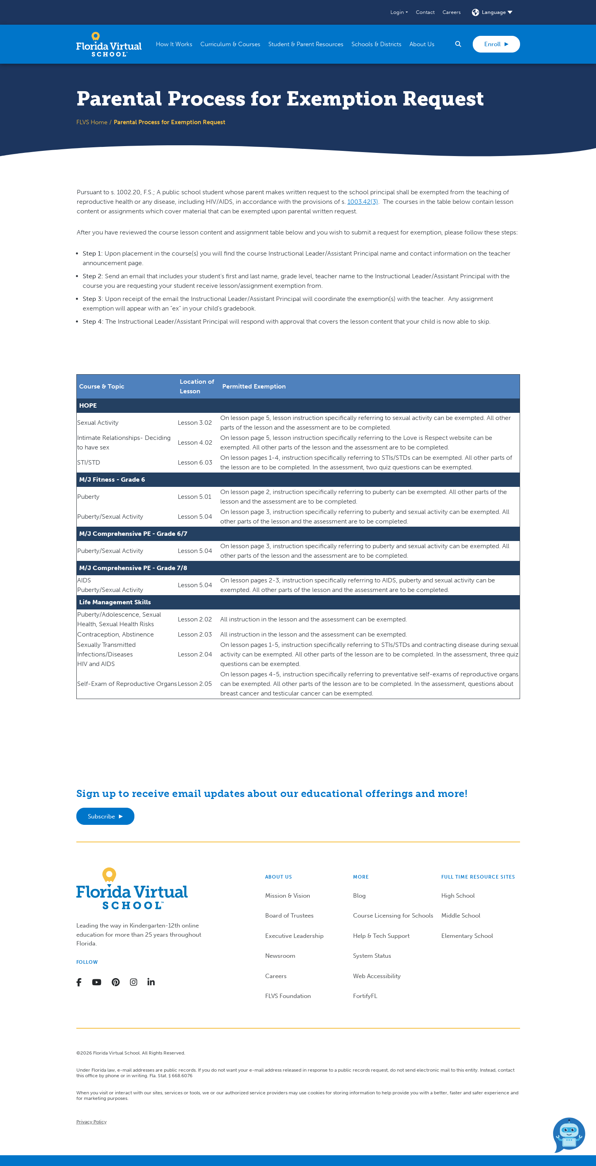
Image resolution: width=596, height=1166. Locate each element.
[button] (399, 12)
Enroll (492, 44)
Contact (425, 12)
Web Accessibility (377, 976)
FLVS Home (91, 122)
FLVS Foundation (288, 996)
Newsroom (280, 955)
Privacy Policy (91, 1122)
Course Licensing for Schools (393, 915)
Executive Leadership (294, 935)
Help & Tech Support (381, 935)
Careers (452, 12)
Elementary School (467, 935)
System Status (372, 955)
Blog (359, 895)
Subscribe (101, 816)
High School (458, 895)
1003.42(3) (363, 201)
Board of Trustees (289, 915)
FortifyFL (365, 996)
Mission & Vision (287, 895)
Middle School (460, 915)
